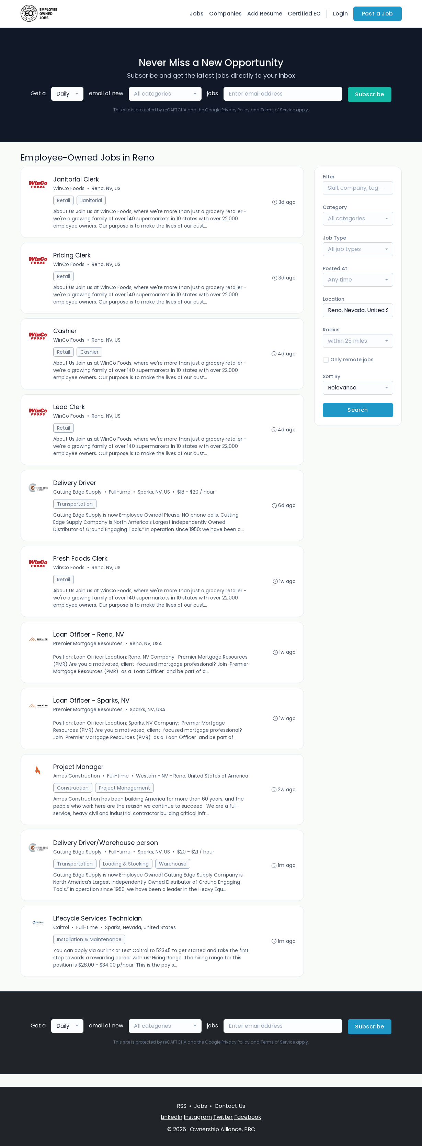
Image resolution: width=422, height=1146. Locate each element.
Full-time (120, 497)
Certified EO (304, 14)
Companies (225, 14)
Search (357, 410)
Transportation (75, 509)
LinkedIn (171, 1117)
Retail (64, 201)
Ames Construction (77, 785)
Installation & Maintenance (90, 951)
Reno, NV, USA (146, 651)
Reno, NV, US (106, 189)
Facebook (247, 1117)
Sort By (331, 376)
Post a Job (377, 14)
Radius (331, 329)
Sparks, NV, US (154, 497)
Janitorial (92, 201)
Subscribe (369, 94)
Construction (73, 797)
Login (340, 14)
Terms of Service (278, 110)
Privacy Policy (235, 110)
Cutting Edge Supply (78, 497)
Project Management (125, 797)
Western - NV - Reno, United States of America (193, 785)
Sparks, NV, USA (148, 718)
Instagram (198, 1117)
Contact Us (230, 1106)
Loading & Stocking (126, 874)
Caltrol (62, 939)
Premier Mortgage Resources (88, 651)
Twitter (223, 1117)
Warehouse (173, 874)
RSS (181, 1106)
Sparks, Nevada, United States (141, 939)
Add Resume (264, 14)
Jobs (197, 14)
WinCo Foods (69, 189)
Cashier (90, 355)
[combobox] (67, 94)
